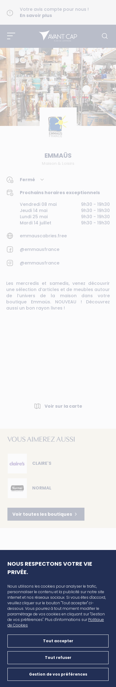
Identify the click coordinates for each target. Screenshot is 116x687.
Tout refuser (58, 657)
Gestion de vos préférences (58, 674)
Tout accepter (58, 640)
